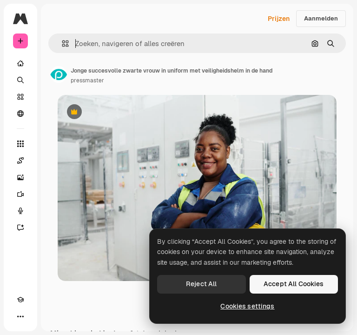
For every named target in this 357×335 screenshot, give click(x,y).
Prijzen (279, 18)
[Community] (20, 113)
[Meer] (20, 316)
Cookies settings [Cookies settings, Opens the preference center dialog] (247, 306)
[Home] (20, 63)
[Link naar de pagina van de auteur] (58, 74)
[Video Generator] (20, 194)
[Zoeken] (20, 80)
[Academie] (20, 299)
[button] (61, 43)
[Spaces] (20, 160)
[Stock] (20, 96)
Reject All (201, 284)
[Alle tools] (20, 143)
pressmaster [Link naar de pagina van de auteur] (87, 80)
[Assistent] (20, 227)
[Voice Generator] (20, 210)
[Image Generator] (20, 177)
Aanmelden (321, 18)
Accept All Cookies (294, 284)
